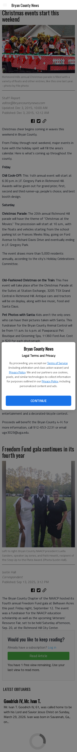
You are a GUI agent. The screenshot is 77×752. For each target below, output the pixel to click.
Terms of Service (57, 363)
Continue (38, 400)
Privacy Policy (17, 372)
